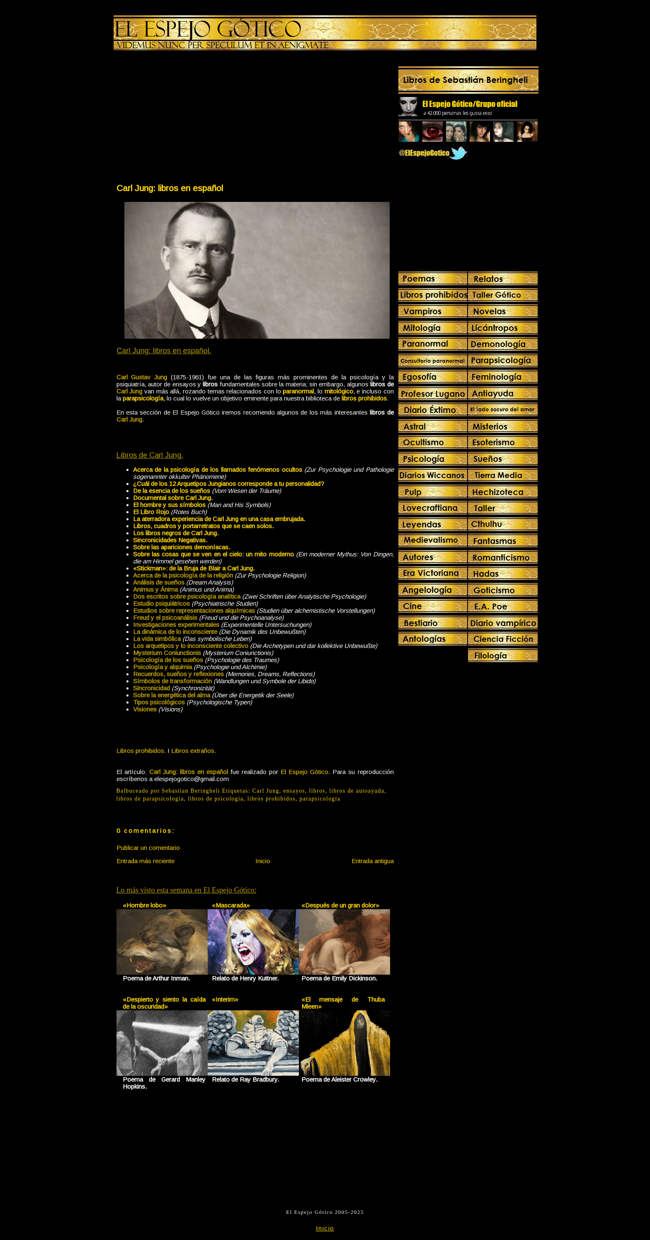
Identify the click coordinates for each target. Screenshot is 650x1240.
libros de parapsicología (150, 799)
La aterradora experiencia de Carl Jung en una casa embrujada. (219, 518)
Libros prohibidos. (141, 750)
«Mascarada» (231, 905)
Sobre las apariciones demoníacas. (181, 547)
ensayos (294, 791)
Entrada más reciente (145, 860)
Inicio (262, 860)
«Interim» (225, 999)
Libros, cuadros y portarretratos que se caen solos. (203, 525)
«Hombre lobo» (144, 905)
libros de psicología (215, 799)
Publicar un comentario (148, 847)
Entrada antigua (373, 860)
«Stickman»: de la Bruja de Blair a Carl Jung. (194, 568)
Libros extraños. (193, 750)
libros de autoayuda (356, 791)
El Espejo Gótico (304, 771)
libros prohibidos (271, 799)
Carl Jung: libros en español (169, 188)
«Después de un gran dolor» (340, 905)
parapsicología (319, 799)
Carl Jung (265, 791)
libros (317, 791)
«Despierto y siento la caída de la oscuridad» (164, 1003)
